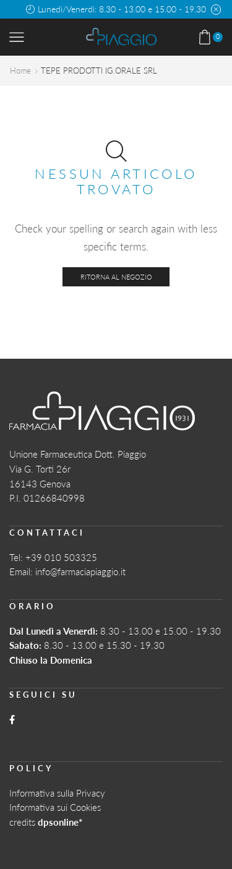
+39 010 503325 (61, 557)
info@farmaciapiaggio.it (80, 571)
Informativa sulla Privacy (57, 792)
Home (20, 70)
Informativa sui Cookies (55, 807)
